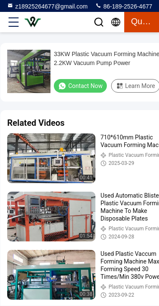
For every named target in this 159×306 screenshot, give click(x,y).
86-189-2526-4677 (123, 6)
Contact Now (80, 86)
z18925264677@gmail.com (47, 6)
